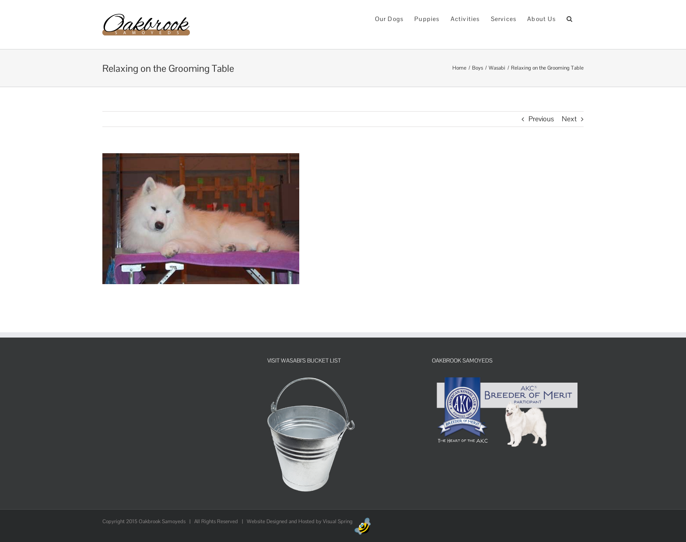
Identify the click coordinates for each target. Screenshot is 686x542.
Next (569, 118)
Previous (541, 118)
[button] (570, 18)
